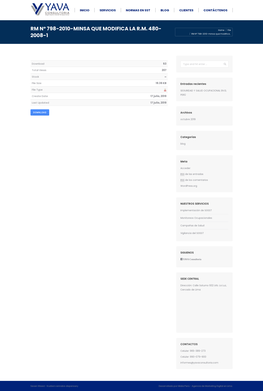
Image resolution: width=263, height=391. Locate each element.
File (229, 30)
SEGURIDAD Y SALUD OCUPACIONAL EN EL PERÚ (203, 92)
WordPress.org (188, 186)
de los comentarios (194, 180)
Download (40, 112)
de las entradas (191, 174)
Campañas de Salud (192, 225)
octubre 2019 (188, 119)
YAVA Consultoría (192, 259)
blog (182, 143)
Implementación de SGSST (196, 210)
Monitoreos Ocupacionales (196, 218)
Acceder (185, 168)
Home (221, 30)
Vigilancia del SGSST (192, 233)
